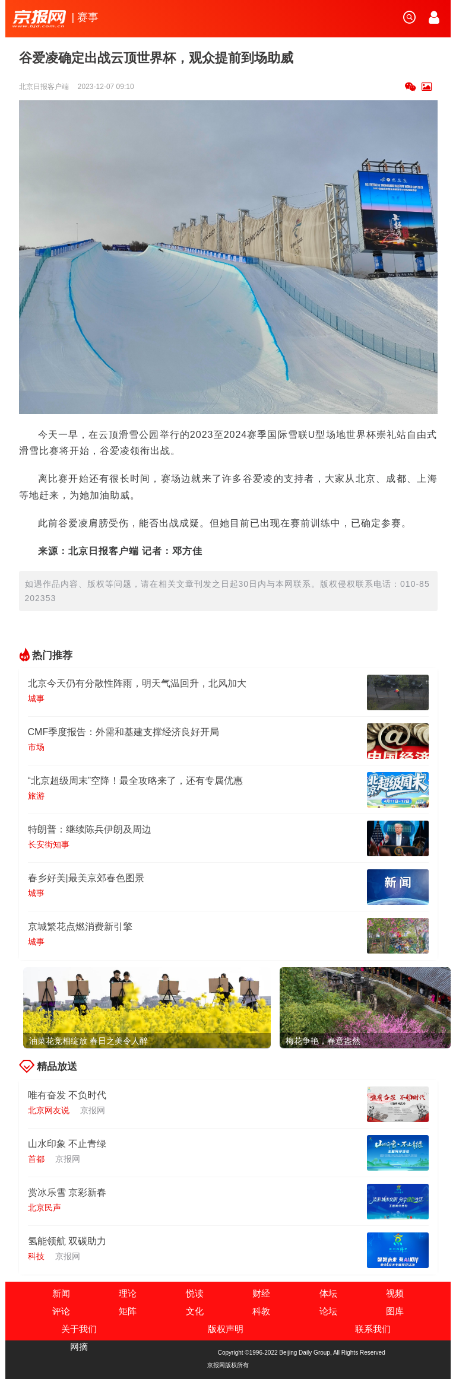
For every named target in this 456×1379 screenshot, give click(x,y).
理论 (128, 1293)
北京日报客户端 (45, 86)
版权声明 (225, 1329)
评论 (61, 1311)
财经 (261, 1293)
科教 (261, 1311)
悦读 (195, 1293)
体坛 (328, 1293)
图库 (395, 1311)
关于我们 (79, 1329)
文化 (195, 1311)
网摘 (79, 1347)
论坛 (328, 1311)
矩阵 (128, 1311)
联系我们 (373, 1329)
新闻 (61, 1293)
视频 (395, 1293)
